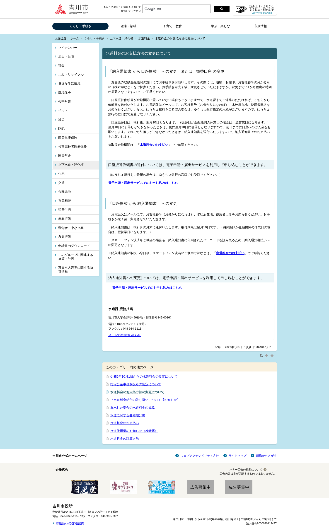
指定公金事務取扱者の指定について (135, 384)
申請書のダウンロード (74, 246)
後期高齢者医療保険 (72, 146)
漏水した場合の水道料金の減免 (132, 407)
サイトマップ (237, 455)
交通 (61, 183)
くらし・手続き (80, 26)
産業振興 (64, 219)
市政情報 (260, 26)
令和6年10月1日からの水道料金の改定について (144, 376)
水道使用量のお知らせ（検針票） (134, 431)
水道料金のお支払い (124, 423)
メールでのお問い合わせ (124, 335)
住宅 (61, 174)
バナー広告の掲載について (246, 469)
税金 (61, 65)
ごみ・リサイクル (71, 74)
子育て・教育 (172, 26)
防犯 (61, 128)
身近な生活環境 (69, 83)
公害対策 (64, 101)
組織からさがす (266, 455)
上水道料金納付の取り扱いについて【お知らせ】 (145, 400)
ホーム (74, 38)
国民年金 (64, 155)
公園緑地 (64, 191)
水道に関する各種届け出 (127, 415)
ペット (63, 110)
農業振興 (64, 237)
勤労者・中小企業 (71, 228)
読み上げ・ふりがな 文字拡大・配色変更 (262, 9)
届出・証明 (66, 56)
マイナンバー (67, 47)
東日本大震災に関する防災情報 (75, 269)
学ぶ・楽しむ (220, 26)
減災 (61, 119)
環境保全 (64, 92)
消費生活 (64, 210)
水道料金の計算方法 (124, 438)
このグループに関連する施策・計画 (75, 256)
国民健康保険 (67, 138)
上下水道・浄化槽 (121, 38)
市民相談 (64, 201)
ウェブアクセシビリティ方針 (200, 455)
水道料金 (144, 38)
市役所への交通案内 (70, 523)
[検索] (176, 9)
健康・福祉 (128, 26)
